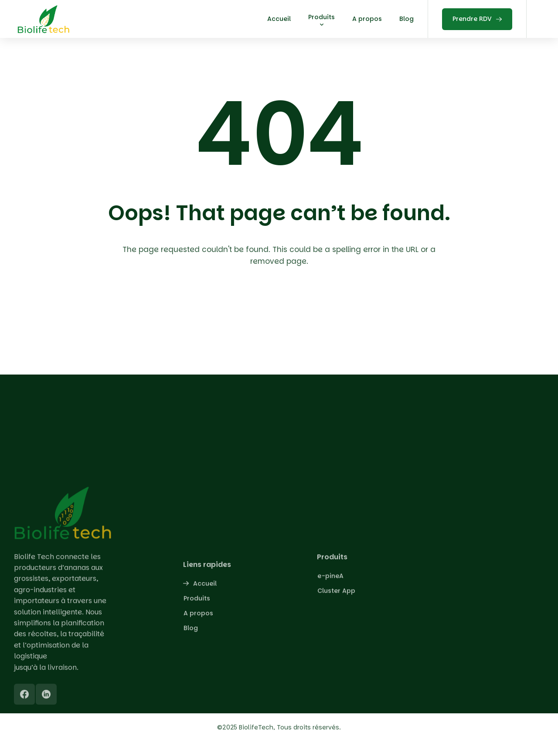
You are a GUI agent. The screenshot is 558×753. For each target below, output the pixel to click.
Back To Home (281, 312)
